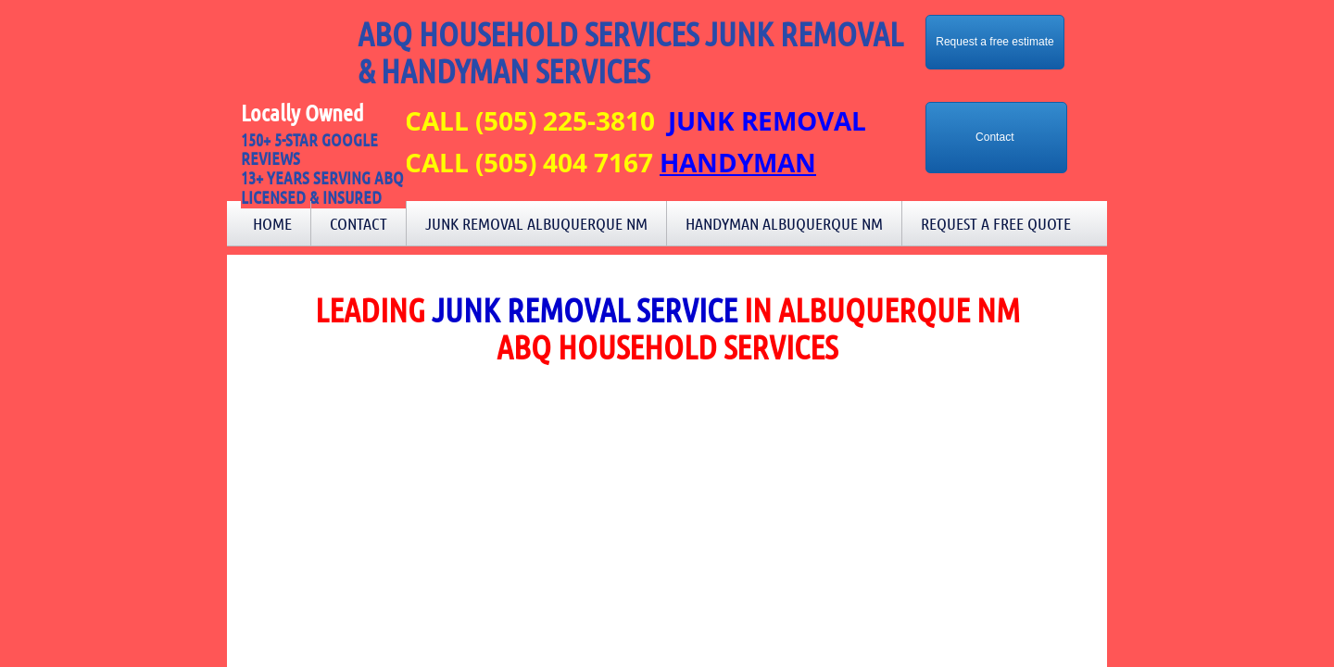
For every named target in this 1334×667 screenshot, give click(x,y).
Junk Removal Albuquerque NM (536, 223)
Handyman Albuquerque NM (784, 223)
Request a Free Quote (996, 223)
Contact (358, 223)
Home (272, 223)
